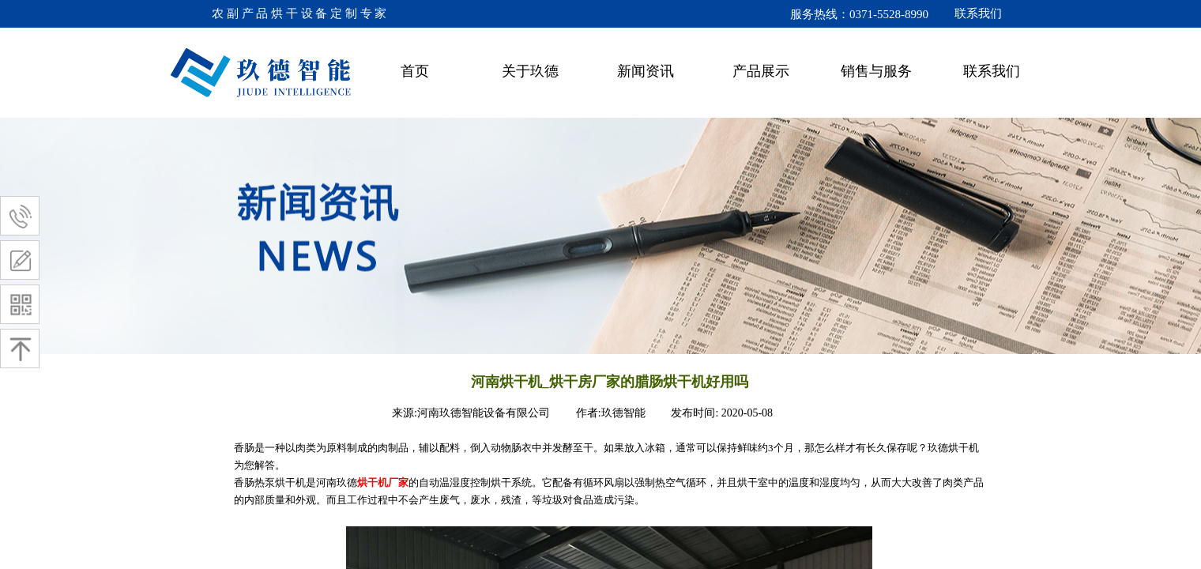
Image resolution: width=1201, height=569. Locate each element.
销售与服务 (876, 71)
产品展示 (760, 71)
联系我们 (991, 71)
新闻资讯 (645, 71)
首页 (415, 71)
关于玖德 (530, 71)
